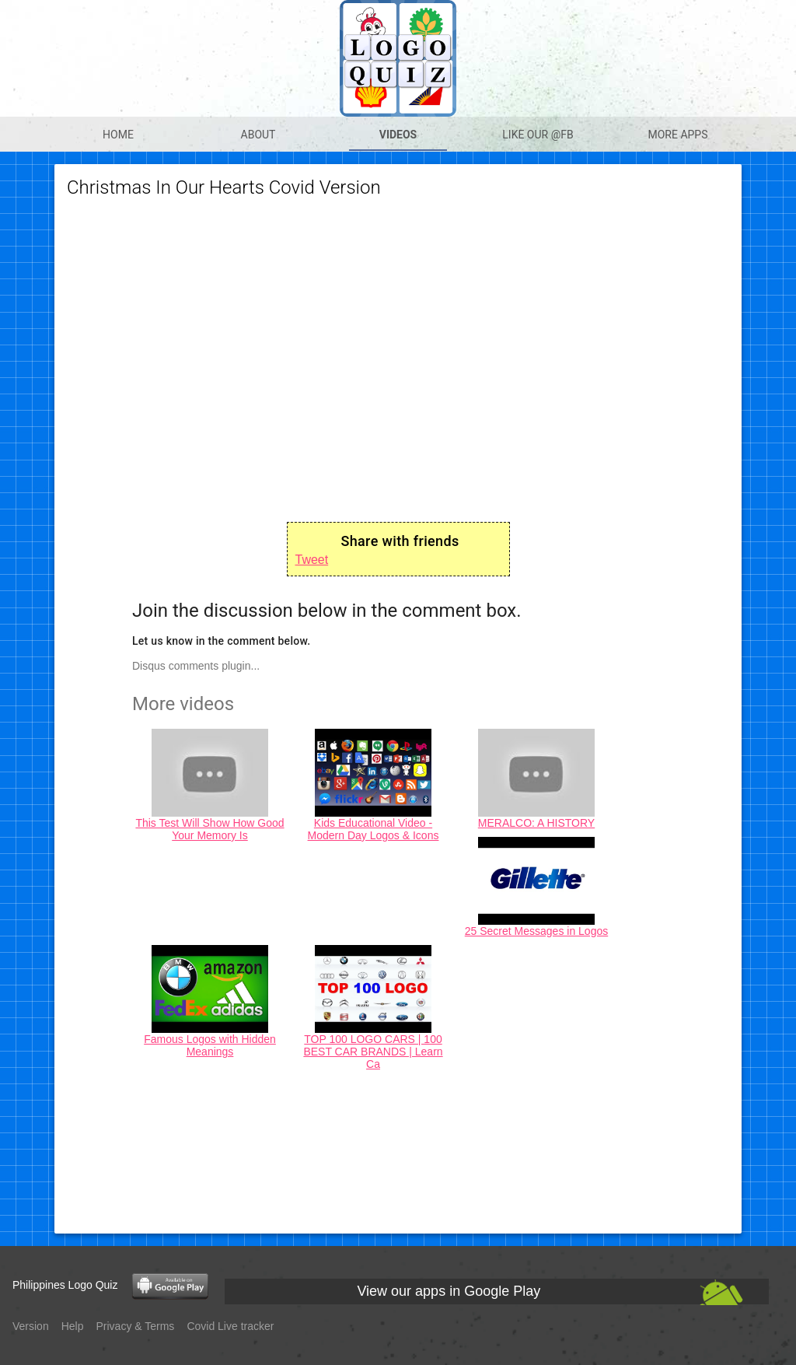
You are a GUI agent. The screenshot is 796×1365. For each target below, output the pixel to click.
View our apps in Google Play (448, 1291)
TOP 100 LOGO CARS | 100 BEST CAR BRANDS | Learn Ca (372, 1051)
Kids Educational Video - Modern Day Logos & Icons (373, 829)
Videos (398, 134)
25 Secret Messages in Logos (536, 931)
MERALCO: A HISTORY (536, 823)
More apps (677, 134)
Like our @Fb (537, 134)
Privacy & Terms (135, 1326)
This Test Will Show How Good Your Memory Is (209, 829)
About (258, 134)
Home (118, 134)
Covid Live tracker (230, 1326)
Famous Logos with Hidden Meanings (210, 1045)
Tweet (312, 559)
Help (72, 1326)
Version (30, 1326)
